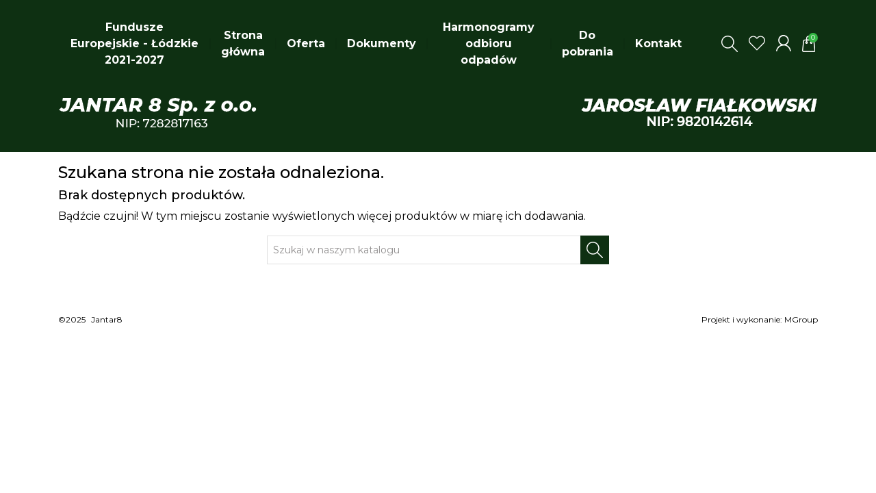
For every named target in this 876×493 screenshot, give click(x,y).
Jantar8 (107, 319)
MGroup (801, 319)
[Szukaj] (424, 250)
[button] (729, 44)
